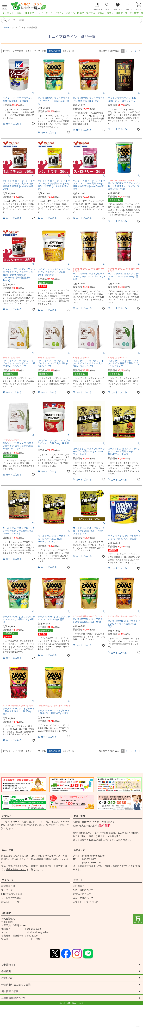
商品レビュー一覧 (10, 902)
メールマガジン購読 (11, 898)
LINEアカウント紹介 (11, 894)
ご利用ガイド (55, 825)
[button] (139, 51)
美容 (19, 13)
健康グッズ (121, 13)
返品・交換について (16, 869)
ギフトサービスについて (85, 902)
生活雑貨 (134, 13)
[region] (71, 14)
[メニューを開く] (4, 6)
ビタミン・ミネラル (65, 13)
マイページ (7, 880)
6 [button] (135, 51)
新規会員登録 (8, 886)
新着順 (28, 51)
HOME (7, 27)
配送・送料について (83, 890)
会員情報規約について (14, 998)
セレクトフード (44, 13)
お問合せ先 (79, 850)
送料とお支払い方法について (97, 839)
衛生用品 (90, 13)
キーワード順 (40, 51)
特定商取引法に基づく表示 (16, 985)
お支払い (6, 816)
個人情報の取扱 (10, 992)
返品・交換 (7, 850)
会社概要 (6, 913)
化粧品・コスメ (106, 13)
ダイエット (8, 13)
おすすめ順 (18, 51)
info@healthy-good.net (93, 855)
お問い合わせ (9, 978)
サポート (78, 880)
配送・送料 (79, 816)
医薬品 (80, 13)
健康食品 (29, 13)
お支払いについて (82, 894)
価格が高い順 (68, 51)
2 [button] (126, 51)
